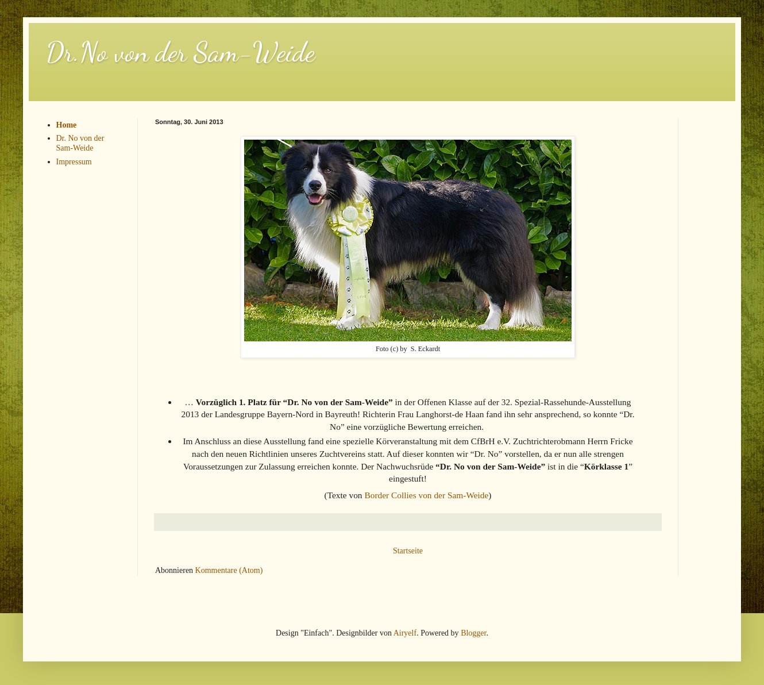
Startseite (408, 551)
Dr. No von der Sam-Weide (80, 143)
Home (66, 125)
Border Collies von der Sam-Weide (426, 495)
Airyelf (404, 633)
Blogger (473, 633)
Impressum (74, 161)
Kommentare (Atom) (229, 570)
